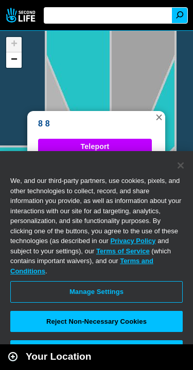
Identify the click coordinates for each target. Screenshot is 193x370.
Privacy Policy (132, 241)
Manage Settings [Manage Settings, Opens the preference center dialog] (96, 291)
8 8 (44, 123)
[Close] (180, 165)
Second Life (22, 15)
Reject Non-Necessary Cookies (96, 321)
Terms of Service (123, 251)
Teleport (95, 146)
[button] (159, 117)
